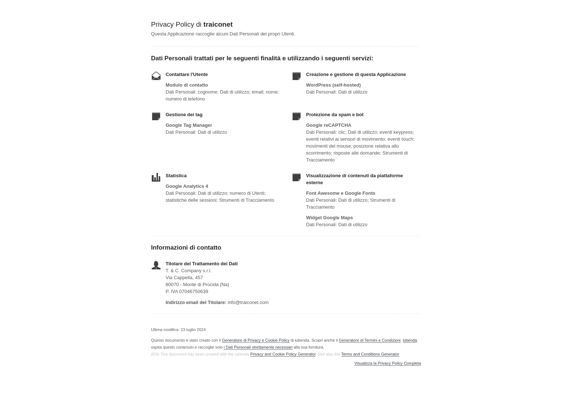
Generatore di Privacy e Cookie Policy (255, 340)
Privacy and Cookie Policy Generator (283, 354)
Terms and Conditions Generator (370, 354)
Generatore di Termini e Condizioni (370, 340)
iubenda (410, 340)
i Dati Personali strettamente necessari (258, 347)
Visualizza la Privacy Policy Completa (387, 363)
